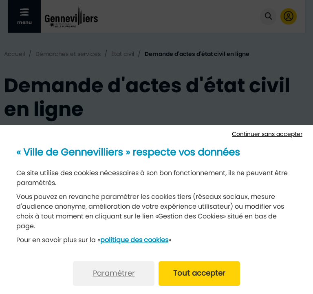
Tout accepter (199, 273)
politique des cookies (134, 240)
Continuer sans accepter (267, 134)
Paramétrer (114, 273)
